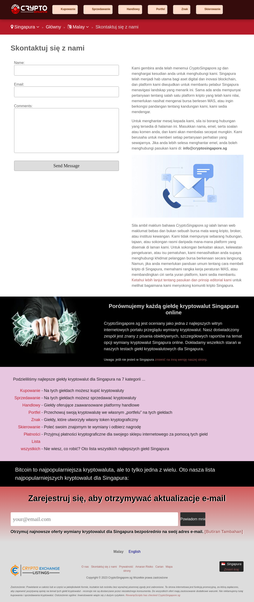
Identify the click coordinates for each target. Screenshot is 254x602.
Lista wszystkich (34, 442)
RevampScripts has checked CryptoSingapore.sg (153, 595)
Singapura (25, 26)
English (135, 552)
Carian (159, 566)
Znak (184, 9)
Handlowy (133, 9)
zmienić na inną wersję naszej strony (184, 357)
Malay (78, 26)
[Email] (94, 519)
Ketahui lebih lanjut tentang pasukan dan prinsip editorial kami (181, 280)
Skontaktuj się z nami (104, 566)
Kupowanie (68, 9)
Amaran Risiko (144, 566)
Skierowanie (212, 9)
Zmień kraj (231, 569)
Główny (53, 26)
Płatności (35, 433)
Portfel (160, 9)
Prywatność (126, 566)
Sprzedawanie (101, 9)
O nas (85, 566)
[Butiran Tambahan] (224, 531)
